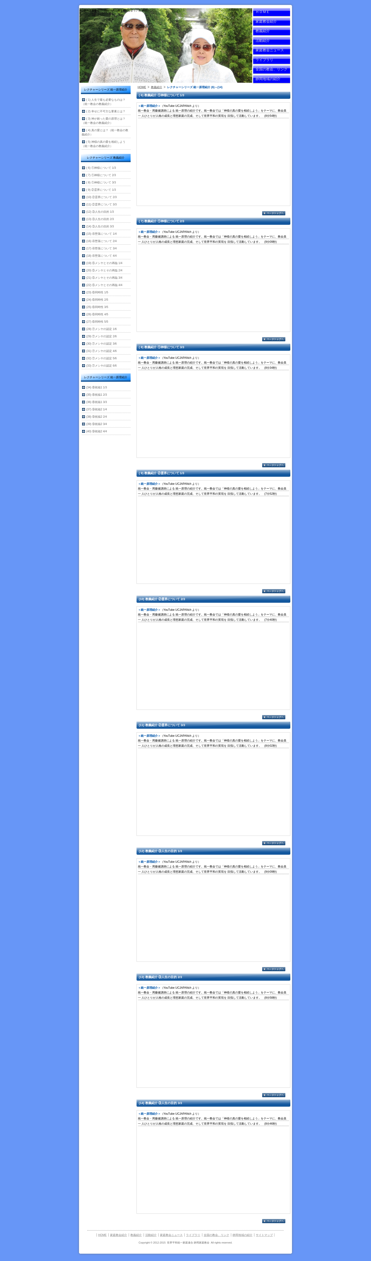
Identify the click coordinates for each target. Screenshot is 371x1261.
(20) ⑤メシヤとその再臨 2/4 (104, 270)
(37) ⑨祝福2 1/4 (96, 409)
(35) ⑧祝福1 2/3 (96, 394)
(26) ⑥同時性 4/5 (97, 314)
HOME (142, 87)
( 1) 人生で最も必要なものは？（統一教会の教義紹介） (103, 102)
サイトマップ (264, 1235)
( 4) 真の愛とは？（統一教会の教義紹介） (105, 132)
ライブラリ (264, 60)
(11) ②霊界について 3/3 (101, 204)
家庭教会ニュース (270, 50)
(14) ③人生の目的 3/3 (100, 226)
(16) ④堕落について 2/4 (101, 241)
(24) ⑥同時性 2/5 (97, 299)
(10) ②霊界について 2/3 (101, 197)
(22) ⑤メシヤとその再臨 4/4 (104, 285)
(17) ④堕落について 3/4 (101, 248)
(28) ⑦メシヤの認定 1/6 (101, 329)
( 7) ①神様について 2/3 (101, 175)
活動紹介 (263, 41)
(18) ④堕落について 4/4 (101, 255)
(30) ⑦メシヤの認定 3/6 (101, 343)
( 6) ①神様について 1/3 (101, 167)
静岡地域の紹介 (268, 79)
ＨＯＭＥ (263, 12)
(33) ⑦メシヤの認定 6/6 (101, 365)
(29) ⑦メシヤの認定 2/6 (101, 336)
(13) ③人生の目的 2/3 (100, 219)
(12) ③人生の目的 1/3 (100, 211)
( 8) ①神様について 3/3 (101, 182)
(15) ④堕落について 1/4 (101, 233)
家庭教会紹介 (266, 21)
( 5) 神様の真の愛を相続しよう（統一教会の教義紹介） (103, 144)
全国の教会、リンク (271, 69)
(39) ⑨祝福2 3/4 (96, 424)
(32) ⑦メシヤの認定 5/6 (101, 358)
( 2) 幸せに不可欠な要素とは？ (105, 111)
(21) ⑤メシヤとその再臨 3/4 (104, 277)
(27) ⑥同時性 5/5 (97, 321)
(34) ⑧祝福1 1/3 (96, 387)
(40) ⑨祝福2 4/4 (96, 431)
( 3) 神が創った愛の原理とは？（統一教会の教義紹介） (103, 121)
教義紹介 (263, 31)
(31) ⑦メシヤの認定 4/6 (101, 351)
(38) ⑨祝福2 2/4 (96, 416)
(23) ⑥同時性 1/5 (97, 292)
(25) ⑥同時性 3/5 (97, 307)
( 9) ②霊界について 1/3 (101, 189)
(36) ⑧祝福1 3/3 (96, 402)
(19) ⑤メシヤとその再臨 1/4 (104, 263)
